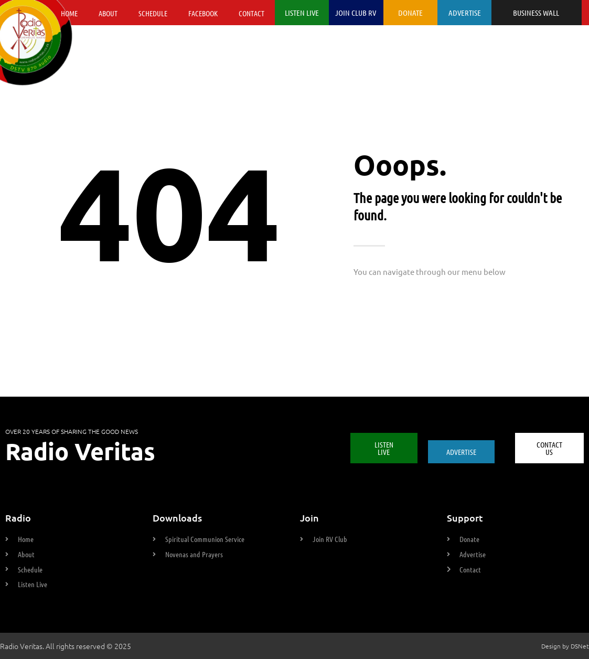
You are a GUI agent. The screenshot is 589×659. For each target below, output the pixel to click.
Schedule (152, 13)
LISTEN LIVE (302, 12)
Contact (251, 13)
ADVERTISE (464, 12)
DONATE (410, 12)
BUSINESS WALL (536, 12)
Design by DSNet (565, 646)
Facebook (203, 13)
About (108, 13)
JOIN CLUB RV (355, 12)
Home (69, 13)
